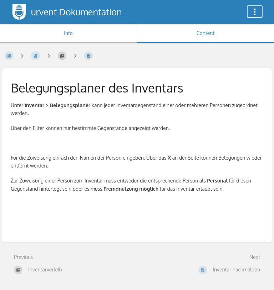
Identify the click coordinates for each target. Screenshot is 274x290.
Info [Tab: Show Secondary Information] (68, 33)
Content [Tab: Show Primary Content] (205, 33)
